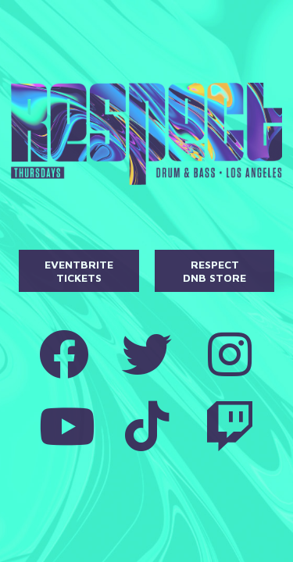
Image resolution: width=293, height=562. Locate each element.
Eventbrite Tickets (79, 271)
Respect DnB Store (214, 271)
